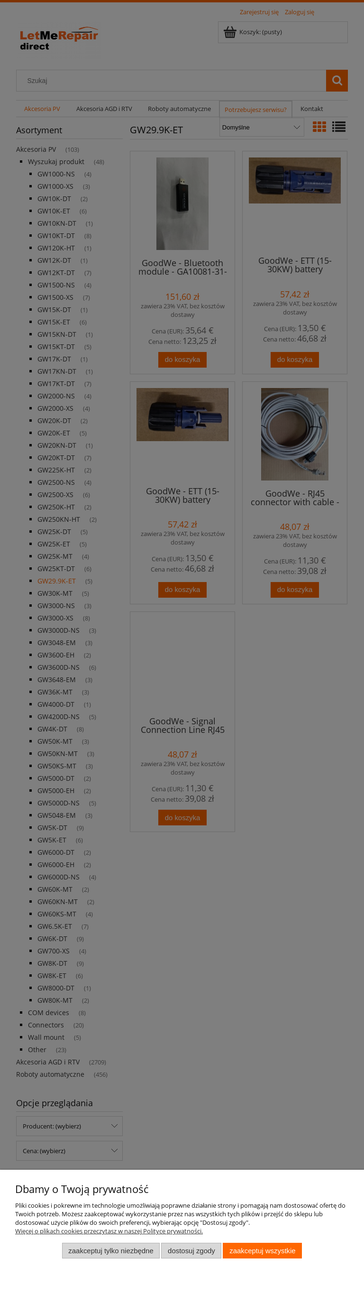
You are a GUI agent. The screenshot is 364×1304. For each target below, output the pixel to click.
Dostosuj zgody (191, 1251)
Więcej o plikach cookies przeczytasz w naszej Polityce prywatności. (109, 1231)
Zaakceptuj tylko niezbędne (110, 1251)
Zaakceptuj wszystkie (262, 1251)
